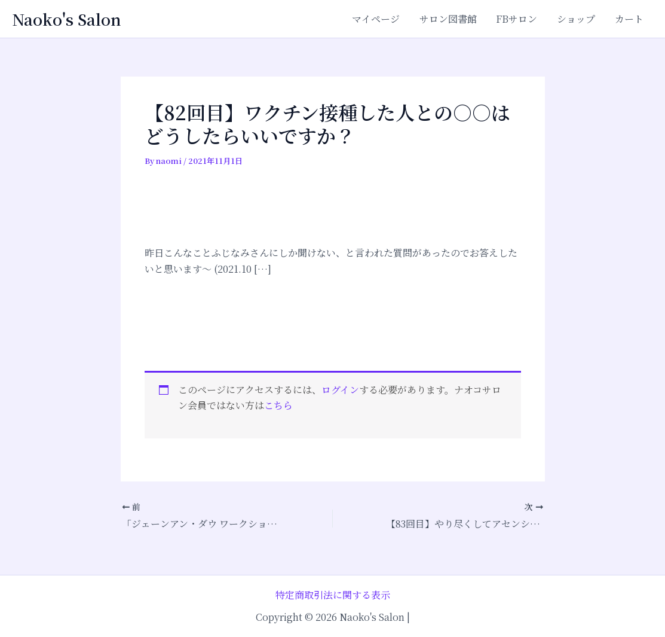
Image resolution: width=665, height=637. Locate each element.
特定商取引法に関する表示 (332, 595)
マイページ (378, 19)
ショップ (576, 19)
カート (629, 19)
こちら (278, 405)
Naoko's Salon (66, 19)
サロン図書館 (449, 19)
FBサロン (517, 19)
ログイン (340, 390)
